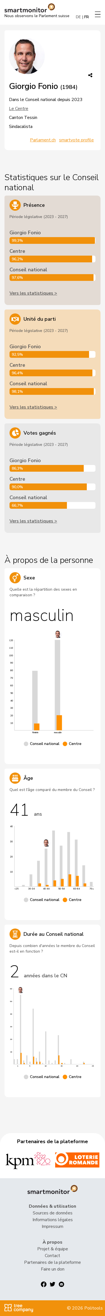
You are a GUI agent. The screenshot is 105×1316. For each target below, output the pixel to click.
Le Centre (18, 109)
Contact (52, 1256)
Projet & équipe (52, 1249)
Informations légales (52, 1220)
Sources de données (53, 1213)
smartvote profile (76, 140)
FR (86, 17)
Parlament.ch (43, 140)
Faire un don (52, 1269)
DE (78, 17)
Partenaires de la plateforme (52, 1262)
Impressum (52, 1226)
